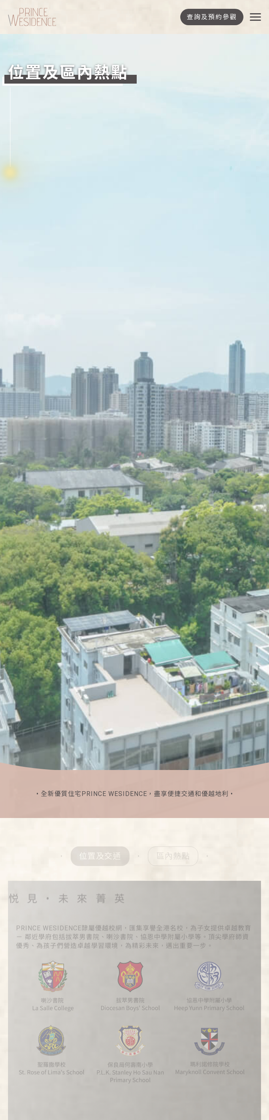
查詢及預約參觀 (212, 17)
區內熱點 (173, 857)
